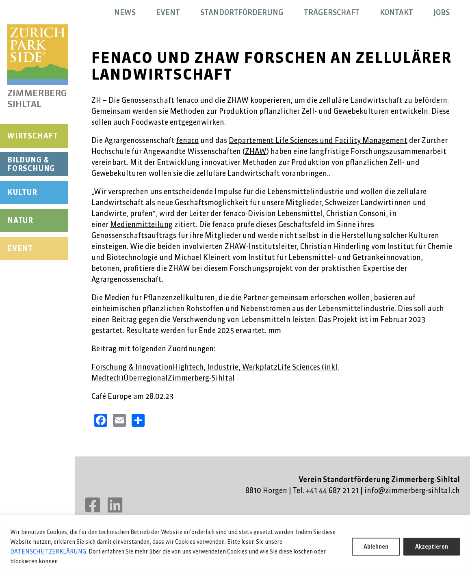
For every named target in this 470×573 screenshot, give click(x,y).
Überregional (145, 378)
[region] (235, 544)
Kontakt (396, 12)
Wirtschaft (32, 136)
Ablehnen (376, 546)
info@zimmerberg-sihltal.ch (412, 490)
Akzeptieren (431, 546)
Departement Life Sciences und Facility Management (318, 140)
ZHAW (255, 151)
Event (20, 248)
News (125, 12)
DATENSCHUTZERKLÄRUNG (48, 551)
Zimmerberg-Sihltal (201, 378)
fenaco (187, 140)
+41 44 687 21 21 (332, 490)
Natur (20, 220)
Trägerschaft (332, 12)
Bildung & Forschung (31, 164)
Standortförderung (242, 12)
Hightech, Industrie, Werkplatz (225, 367)
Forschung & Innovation (132, 367)
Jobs (441, 12)
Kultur (22, 192)
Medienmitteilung (141, 224)
